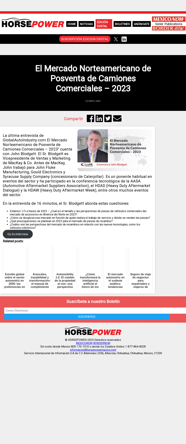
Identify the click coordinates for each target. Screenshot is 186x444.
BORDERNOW (101, 343)
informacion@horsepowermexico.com (93, 350)
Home (72, 24)
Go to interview (17, 234)
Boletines (122, 24)
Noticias (86, 24)
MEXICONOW (84, 343)
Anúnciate (141, 24)
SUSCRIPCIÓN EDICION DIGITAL (85, 39)
